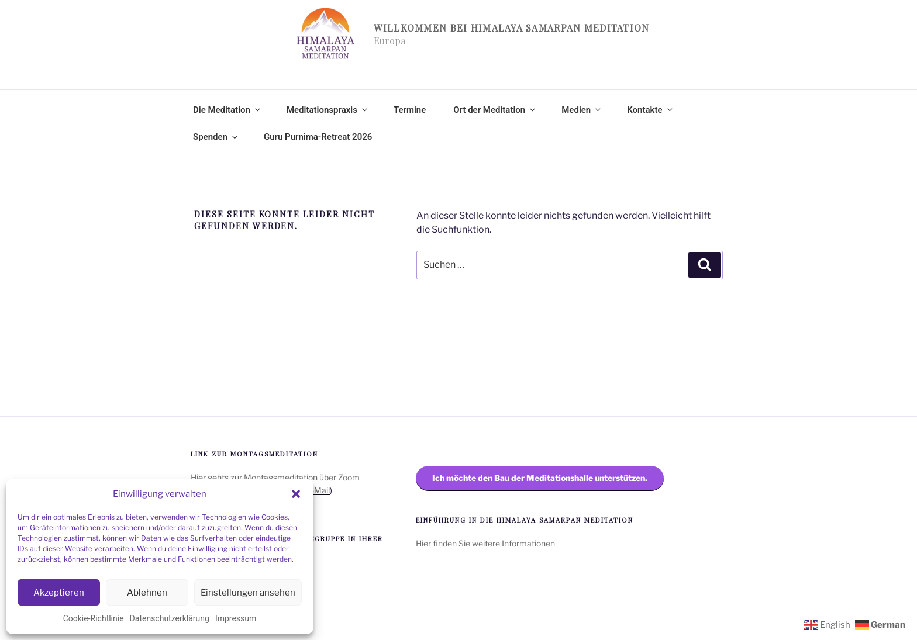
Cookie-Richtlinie (93, 618)
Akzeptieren (58, 592)
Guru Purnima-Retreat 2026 (318, 137)
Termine (410, 110)
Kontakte (650, 110)
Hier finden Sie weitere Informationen (485, 543)
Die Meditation (227, 110)
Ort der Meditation (495, 110)
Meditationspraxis (328, 110)
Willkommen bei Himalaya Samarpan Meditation (511, 28)
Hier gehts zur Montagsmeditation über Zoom (275, 477)
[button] (296, 494)
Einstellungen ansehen (248, 592)
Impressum (235, 618)
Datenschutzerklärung (169, 618)
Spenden (216, 137)
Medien (581, 110)
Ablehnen (147, 592)
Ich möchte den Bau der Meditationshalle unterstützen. (539, 478)
